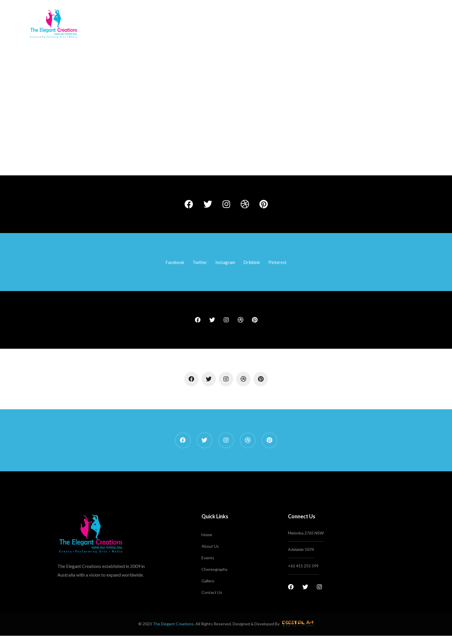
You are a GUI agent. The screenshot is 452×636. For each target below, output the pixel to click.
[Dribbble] (244, 204)
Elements (216, 142)
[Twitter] (207, 204)
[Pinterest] (263, 204)
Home (196, 142)
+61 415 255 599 (303, 565)
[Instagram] (226, 204)
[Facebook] (188, 204)
